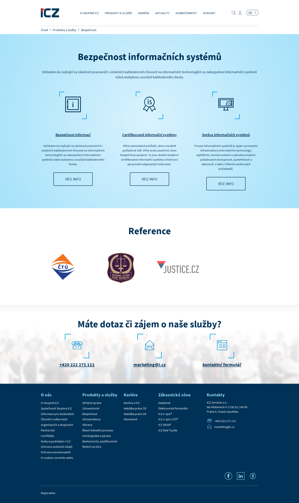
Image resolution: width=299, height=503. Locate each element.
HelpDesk (164, 403)
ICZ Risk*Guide (167, 430)
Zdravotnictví (90, 408)
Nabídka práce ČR (135, 408)
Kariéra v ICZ (132, 403)
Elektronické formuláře (173, 408)
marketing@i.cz (149, 365)
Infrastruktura (91, 419)
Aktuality (162, 13)
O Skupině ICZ (89, 13)
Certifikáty (47, 436)
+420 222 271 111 (77, 365)
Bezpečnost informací (73, 134)
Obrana (87, 425)
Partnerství (48, 430)
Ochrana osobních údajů (56, 447)
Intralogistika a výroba (96, 436)
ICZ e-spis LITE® (168, 419)
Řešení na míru (91, 447)
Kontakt (209, 13)
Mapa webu (48, 493)
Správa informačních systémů (226, 134)
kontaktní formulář (222, 365)
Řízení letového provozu (97, 430)
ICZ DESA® (164, 425)
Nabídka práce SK (135, 414)
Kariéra (143, 13)
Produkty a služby (118, 13)
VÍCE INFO (73, 179)
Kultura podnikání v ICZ (56, 441)
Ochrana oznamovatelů (56, 452)
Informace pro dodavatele (57, 414)
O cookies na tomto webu (57, 458)
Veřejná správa (91, 403)
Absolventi (130, 419)
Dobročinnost (186, 13)
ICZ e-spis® (165, 414)
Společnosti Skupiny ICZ (56, 408)
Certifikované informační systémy (149, 134)
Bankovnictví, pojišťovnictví (99, 441)
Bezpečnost (89, 414)
